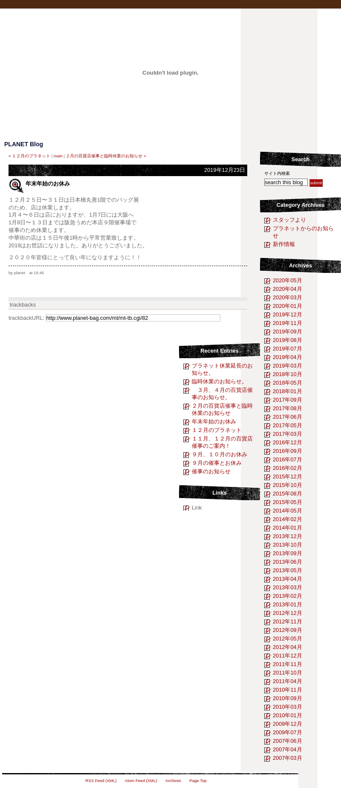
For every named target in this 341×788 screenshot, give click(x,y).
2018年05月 (287, 383)
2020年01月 (287, 306)
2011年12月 (287, 655)
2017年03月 (287, 434)
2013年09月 (287, 553)
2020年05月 (287, 280)
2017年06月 (287, 417)
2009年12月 (287, 724)
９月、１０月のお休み (219, 454)
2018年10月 (287, 374)
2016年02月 (287, 468)
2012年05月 (287, 638)
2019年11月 (287, 323)
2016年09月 (287, 451)
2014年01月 (287, 527)
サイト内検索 (277, 173)
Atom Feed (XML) (141, 780)
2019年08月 (287, 340)
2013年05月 (287, 570)
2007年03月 (287, 758)
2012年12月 (287, 613)
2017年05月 (287, 425)
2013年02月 (287, 596)
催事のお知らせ (211, 471)
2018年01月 (287, 391)
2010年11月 (287, 690)
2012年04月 (287, 647)
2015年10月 (287, 485)
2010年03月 (287, 707)
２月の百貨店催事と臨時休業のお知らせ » (106, 156)
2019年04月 (287, 357)
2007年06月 (287, 741)
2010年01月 (287, 715)
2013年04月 (287, 579)
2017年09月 (287, 400)
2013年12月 (287, 536)
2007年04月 (287, 749)
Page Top (197, 780)
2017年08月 (287, 408)
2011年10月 (287, 672)
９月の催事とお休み (217, 463)
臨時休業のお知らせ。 (219, 381)
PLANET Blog (23, 144)
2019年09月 (287, 331)
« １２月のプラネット (29, 156)
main (58, 156)
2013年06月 (287, 562)
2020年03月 (287, 297)
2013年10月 (287, 545)
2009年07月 (287, 732)
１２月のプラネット (217, 430)
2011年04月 (287, 681)
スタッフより (289, 220)
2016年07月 (287, 459)
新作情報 (284, 244)
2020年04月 (287, 289)
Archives (300, 265)
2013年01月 (287, 604)
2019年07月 (287, 348)
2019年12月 (287, 314)
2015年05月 (287, 502)
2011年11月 (287, 664)
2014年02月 (287, 519)
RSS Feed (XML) (100, 780)
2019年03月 (287, 365)
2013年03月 (287, 587)
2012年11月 (287, 621)
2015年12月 (287, 476)
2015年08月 (287, 493)
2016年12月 (287, 442)
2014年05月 (287, 510)
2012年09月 (287, 630)
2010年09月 (287, 698)
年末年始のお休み (214, 421)
